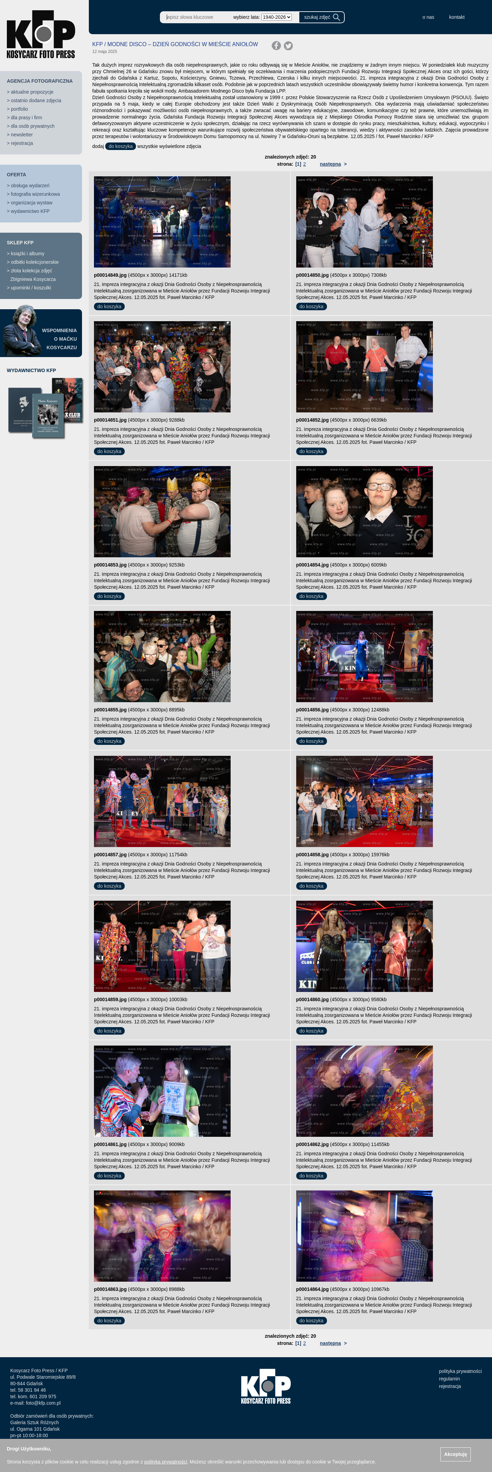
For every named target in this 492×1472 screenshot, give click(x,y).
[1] (298, 164)
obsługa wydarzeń (30, 185)
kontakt (457, 17)
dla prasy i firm (26, 117)
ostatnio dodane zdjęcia (36, 100)
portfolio (19, 109)
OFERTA (16, 174)
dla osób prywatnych (33, 126)
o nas (428, 17)
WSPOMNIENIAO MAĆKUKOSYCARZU (59, 339)
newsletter (22, 134)
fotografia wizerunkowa (35, 194)
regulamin (449, 1378)
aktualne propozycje (32, 92)
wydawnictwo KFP (30, 211)
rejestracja (22, 143)
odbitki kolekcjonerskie (35, 262)
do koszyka (121, 146)
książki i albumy (27, 253)
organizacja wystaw (31, 202)
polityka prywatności (460, 1371)
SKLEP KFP (20, 242)
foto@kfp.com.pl (43, 1403)
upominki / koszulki (31, 287)
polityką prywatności (165, 1461)
